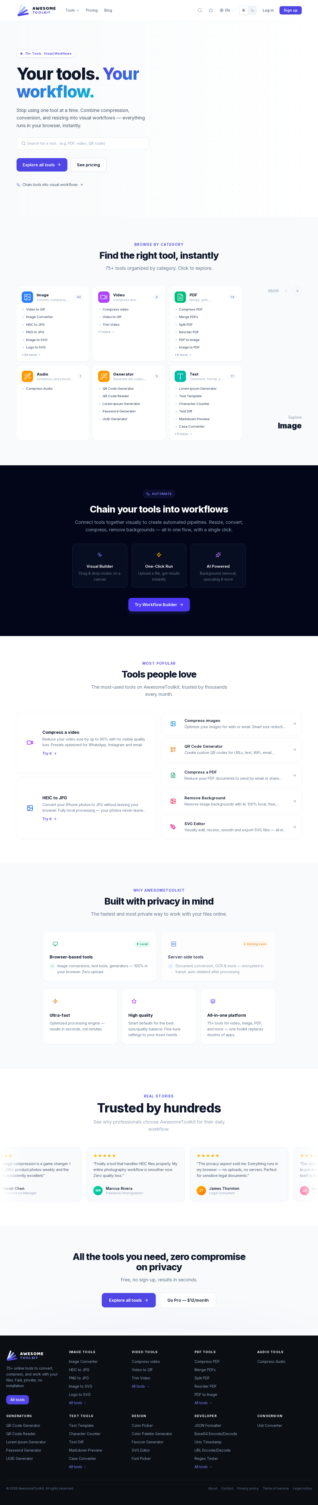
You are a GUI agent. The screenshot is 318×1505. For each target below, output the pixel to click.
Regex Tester (206, 1458)
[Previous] (286, 293)
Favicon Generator (148, 1442)
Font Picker (141, 1458)
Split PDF (184, 327)
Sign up (291, 10)
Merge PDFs (186, 320)
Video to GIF (33, 312)
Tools (72, 10)
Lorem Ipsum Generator (119, 406)
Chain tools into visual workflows (50, 187)
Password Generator (117, 414)
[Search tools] (200, 10)
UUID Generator (113, 422)
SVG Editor (141, 1450)
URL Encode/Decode (213, 1450)
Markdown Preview (192, 422)
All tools (17, 1399)
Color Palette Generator (152, 1433)
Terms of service (276, 1488)
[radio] (243, 10)
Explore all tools (42, 167)
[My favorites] (210, 10)
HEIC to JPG (33, 327)
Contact (227, 1488)
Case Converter (190, 429)
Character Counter (192, 406)
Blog (108, 10)
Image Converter (37, 320)
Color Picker (142, 1425)
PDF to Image (187, 342)
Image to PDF (187, 350)
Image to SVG (35, 342)
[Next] (297, 293)
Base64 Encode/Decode (216, 1433)
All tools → (78, 1403)
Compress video (113, 312)
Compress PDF (189, 312)
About (212, 1488)
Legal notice (302, 1488)
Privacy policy (248, 1488)
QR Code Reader (113, 399)
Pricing (92, 10)
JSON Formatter (208, 1425)
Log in (268, 10)
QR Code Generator (116, 391)
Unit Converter (269, 1425)
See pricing (88, 167)
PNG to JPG (33, 335)
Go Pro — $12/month (188, 1303)
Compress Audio (37, 391)
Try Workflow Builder (159, 607)
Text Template (188, 399)
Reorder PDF (187, 335)
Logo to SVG (34, 350)
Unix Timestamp (208, 1442)
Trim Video (109, 327)
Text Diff (183, 414)
